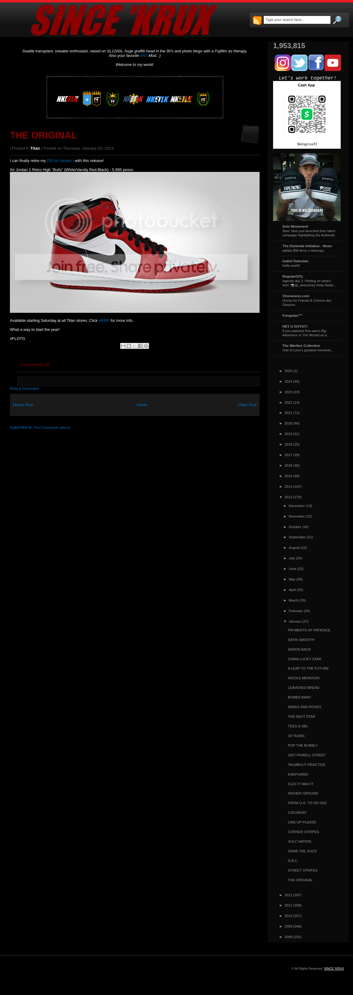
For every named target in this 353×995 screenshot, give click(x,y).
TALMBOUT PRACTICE (306, 764)
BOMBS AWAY (299, 697)
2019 (288, 434)
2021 (288, 413)
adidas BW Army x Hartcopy (303, 250)
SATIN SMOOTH (301, 640)
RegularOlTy (292, 276)
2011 (288, 905)
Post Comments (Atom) (52, 427)
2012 (288, 895)
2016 (288, 465)
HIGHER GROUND (303, 793)
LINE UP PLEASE (302, 822)
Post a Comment (24, 388)
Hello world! (291, 265)
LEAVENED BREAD (303, 687)
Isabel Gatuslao (295, 261)
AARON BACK (299, 649)
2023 (288, 392)
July (292, 558)
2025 (288, 371)
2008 (288, 937)
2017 (288, 455)
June (292, 569)
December (297, 506)
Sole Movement (295, 226)
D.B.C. (293, 861)
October (295, 527)
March (293, 600)
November (297, 516)
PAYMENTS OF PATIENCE (309, 630)
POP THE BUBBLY (303, 745)
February (296, 611)
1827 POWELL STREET (307, 755)
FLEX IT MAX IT (300, 784)
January (295, 621)
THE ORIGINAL (43, 135)
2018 (288, 444)
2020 (288, 423)
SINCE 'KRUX (334, 968)
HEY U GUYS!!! (295, 326)
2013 (288, 497)
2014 (288, 486)
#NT (144, 55)
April (292, 590)
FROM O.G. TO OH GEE (307, 803)
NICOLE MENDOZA (303, 678)
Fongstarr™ (292, 315)
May (292, 579)
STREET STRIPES (303, 870)
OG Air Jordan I (60, 160)
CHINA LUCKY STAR (304, 659)
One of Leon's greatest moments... (307, 350)
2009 (288, 926)
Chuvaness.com (295, 296)
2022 (288, 402)
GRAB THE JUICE (302, 851)
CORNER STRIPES (303, 832)
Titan (35, 148)
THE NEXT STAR (301, 716)
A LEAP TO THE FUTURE (308, 668)
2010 (288, 916)
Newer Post (23, 405)
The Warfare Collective (301, 345)
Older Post (247, 405)
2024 (288, 381)
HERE (104, 320)
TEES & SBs (298, 726)
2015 (288, 476)
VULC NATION (299, 841)
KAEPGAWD (298, 774)
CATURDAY (297, 812)
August (294, 547)
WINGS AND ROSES (304, 707)
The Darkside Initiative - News (307, 246)
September (297, 537)
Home (142, 405)
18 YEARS (296, 736)
